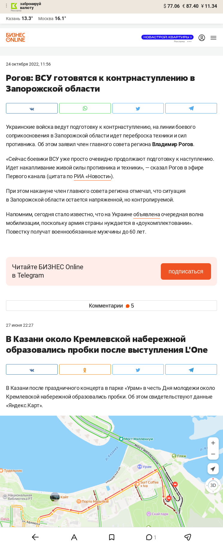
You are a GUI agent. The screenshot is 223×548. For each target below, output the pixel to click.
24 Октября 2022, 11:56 (28, 64)
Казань (13, 18)
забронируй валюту (30, 6)
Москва (46, 18)
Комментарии (111, 306)
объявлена (146, 214)
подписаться (186, 271)
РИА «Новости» (92, 176)
